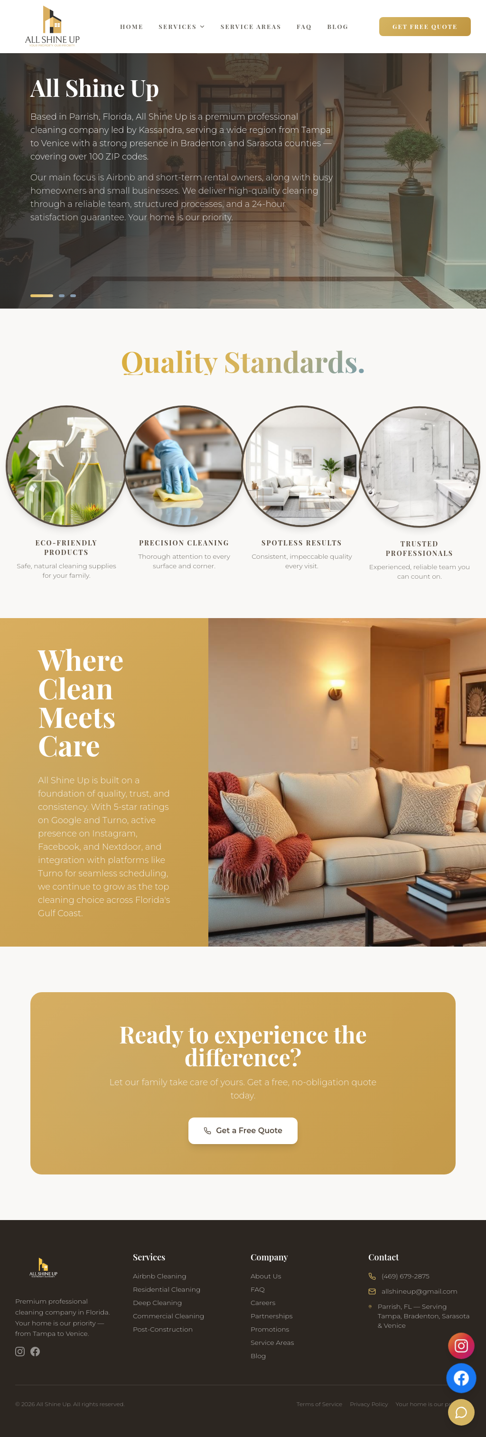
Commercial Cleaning (168, 1319)
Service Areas (251, 26)
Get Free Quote (425, 26)
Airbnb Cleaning (160, 1280)
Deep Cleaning (157, 1306)
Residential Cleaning (167, 1293)
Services (182, 26)
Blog (337, 26)
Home (131, 26)
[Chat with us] (461, 1412)
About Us (266, 1282)
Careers (263, 1309)
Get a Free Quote (243, 1132)
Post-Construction (163, 1333)
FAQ (304, 26)
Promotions (270, 1335)
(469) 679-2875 (406, 1284)
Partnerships (271, 1322)
